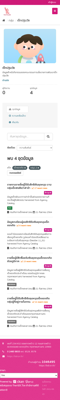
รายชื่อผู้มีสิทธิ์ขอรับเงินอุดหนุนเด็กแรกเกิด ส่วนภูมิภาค (29, 259)
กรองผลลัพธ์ (15, 173)
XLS (9, 208)
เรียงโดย (11, 147)
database (11, 284)
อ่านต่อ (5, 80)
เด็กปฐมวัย (23, 21)
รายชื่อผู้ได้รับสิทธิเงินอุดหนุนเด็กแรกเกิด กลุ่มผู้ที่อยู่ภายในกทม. (28, 300)
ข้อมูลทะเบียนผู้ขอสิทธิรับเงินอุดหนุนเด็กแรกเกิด (28, 223)
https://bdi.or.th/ (15, 356)
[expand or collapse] (55, 11)
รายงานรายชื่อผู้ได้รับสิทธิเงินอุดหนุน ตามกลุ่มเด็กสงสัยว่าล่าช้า (29, 186)
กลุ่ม (11, 21)
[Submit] (48, 136)
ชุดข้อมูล (14, 109)
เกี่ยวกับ (14, 122)
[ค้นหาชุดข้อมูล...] (25, 136)
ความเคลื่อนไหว (17, 115)
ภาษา (2, 370)
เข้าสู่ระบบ (52, 2)
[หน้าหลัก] (3, 21)
